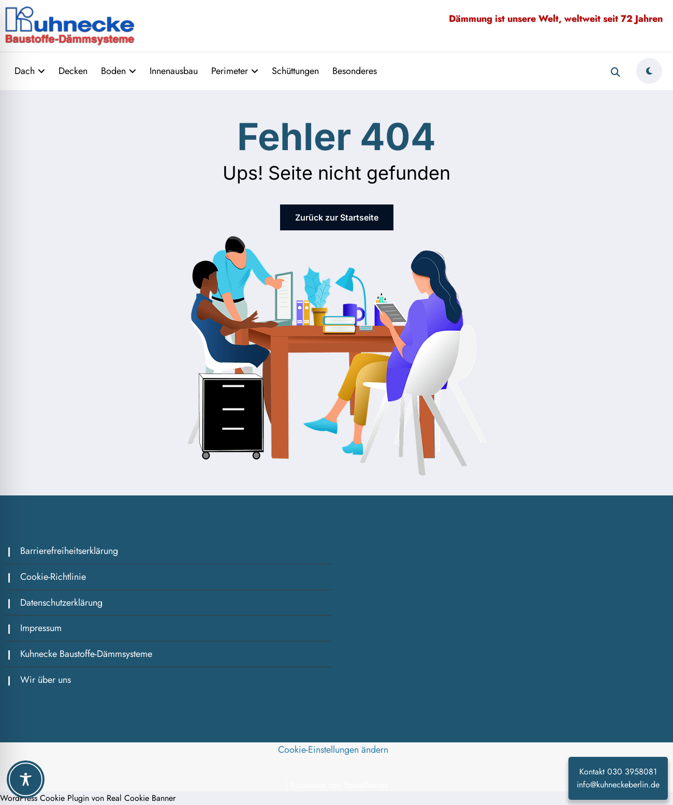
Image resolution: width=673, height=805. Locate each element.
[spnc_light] (649, 71)
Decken (72, 71)
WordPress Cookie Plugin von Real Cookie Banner (87, 798)
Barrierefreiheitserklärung (69, 551)
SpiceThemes (366, 785)
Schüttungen (295, 71)
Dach (29, 71)
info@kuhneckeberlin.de (618, 785)
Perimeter (234, 71)
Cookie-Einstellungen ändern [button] (333, 749)
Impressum (41, 628)
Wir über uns (45, 679)
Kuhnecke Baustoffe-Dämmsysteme (86, 654)
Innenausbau (174, 71)
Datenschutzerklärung (61, 602)
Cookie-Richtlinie (53, 576)
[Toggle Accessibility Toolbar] (25, 779)
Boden (118, 71)
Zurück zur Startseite (336, 217)
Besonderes (354, 71)
